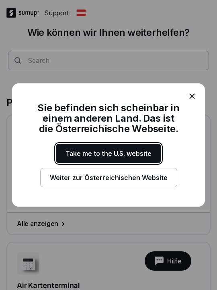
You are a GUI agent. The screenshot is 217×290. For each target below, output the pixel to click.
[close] (192, 96)
